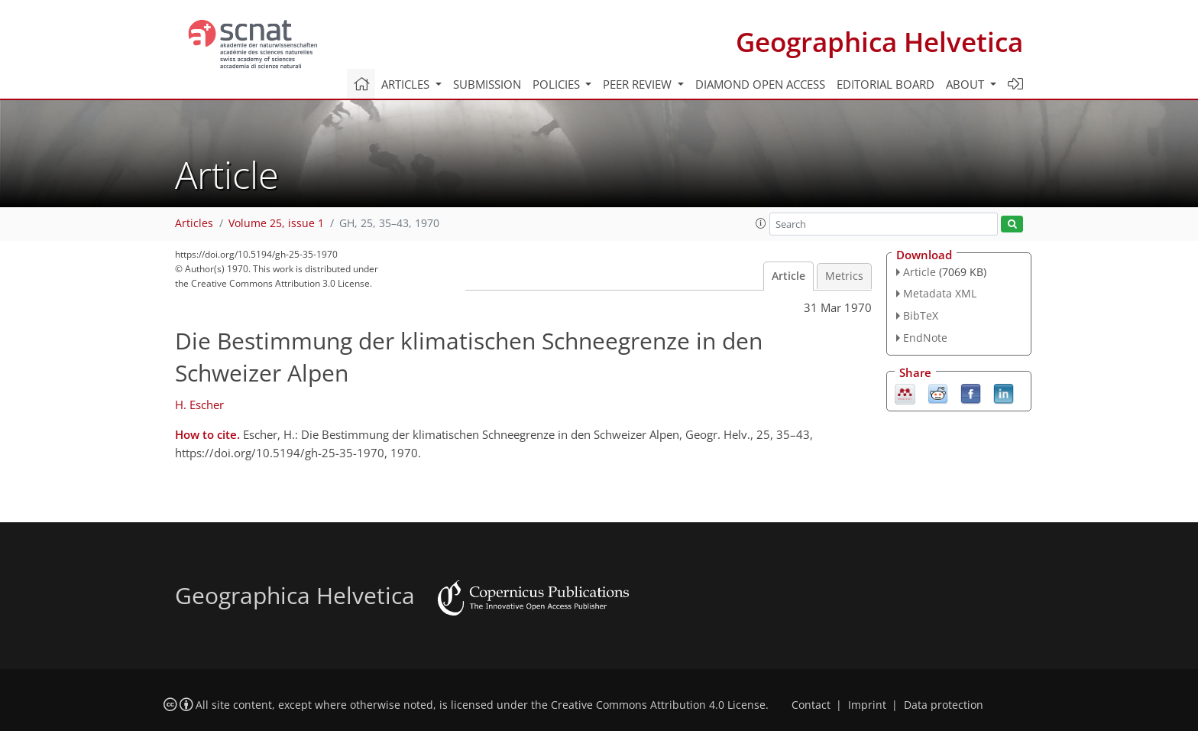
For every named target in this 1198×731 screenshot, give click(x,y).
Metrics (844, 276)
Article (788, 276)
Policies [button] (558, 84)
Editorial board (885, 84)
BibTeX (920, 315)
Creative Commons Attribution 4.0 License (658, 705)
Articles (194, 223)
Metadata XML (939, 293)
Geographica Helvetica (879, 42)
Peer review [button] (639, 84)
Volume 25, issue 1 (276, 223)
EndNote (925, 337)
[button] (761, 223)
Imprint (867, 705)
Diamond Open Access (760, 84)
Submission (487, 84)
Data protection (943, 705)
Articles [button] (406, 84)
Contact (811, 705)
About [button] (966, 84)
